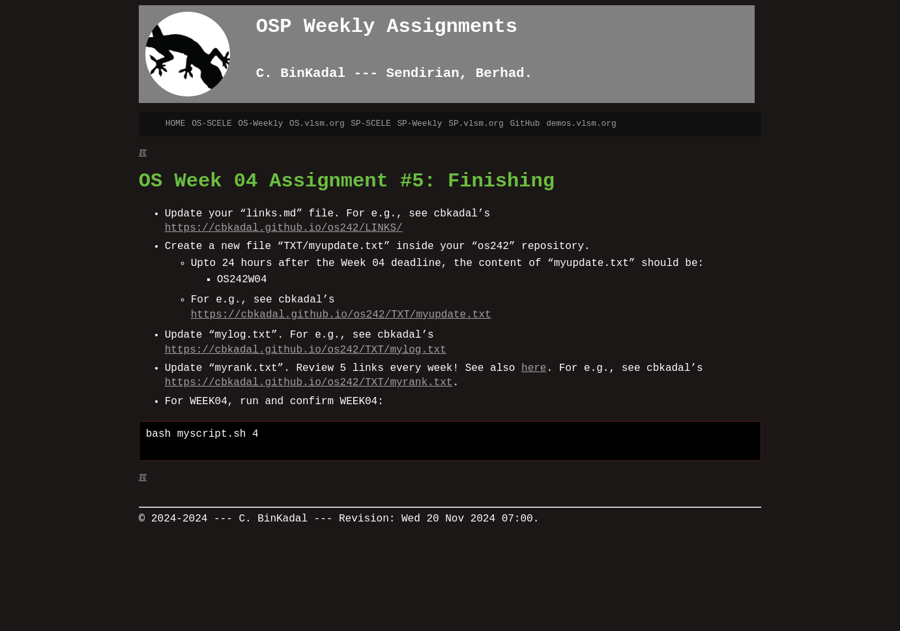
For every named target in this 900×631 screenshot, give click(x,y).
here (533, 368)
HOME (176, 123)
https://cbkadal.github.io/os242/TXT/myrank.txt (309, 382)
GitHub (525, 123)
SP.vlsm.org (475, 123)
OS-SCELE (211, 123)
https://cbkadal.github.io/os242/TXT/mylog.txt (305, 350)
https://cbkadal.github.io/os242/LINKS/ (284, 228)
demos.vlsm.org (581, 123)
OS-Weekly (260, 123)
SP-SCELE (370, 123)
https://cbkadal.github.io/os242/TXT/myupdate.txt (341, 315)
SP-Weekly (419, 123)
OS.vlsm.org (316, 123)
